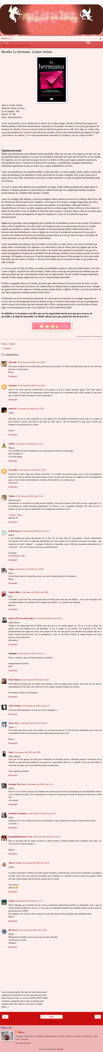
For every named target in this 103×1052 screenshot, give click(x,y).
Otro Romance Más (16, 556)
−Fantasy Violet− (15, 515)
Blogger (60, 1049)
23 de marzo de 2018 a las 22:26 (35, 680)
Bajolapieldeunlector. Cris (20, 836)
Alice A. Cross (14, 863)
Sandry (11, 444)
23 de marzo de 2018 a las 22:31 (36, 706)
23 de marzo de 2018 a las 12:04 (31, 362)
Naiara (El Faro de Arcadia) (21, 618)
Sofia (10, 752)
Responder (13, 376)
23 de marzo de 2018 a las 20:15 (48, 618)
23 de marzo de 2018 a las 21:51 (31, 653)
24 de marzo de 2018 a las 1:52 (39, 784)
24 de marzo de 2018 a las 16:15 (35, 863)
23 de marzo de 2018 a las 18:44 (34, 592)
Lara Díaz (13, 470)
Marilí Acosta (14, 531)
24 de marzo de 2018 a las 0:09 (27, 752)
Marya (21, 1032)
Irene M (12, 408)
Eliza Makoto (14, 680)
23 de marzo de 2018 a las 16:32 (35, 531)
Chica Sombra (14, 706)
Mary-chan (13, 723)
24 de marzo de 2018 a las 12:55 (46, 836)
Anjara (11, 569)
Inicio (51, 1017)
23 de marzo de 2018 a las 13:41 (30, 408)
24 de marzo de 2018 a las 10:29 (41, 813)
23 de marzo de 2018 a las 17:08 (29, 569)
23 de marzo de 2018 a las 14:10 (32, 470)
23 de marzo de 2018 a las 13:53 (29, 444)
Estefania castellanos (17, 813)
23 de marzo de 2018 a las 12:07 (31, 385)
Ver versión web (51, 1022)
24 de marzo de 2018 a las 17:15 (29, 901)
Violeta (11, 496)
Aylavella (12, 362)
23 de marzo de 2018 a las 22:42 (33, 723)
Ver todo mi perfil (23, 1043)
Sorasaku (12, 385)
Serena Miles (14, 592)
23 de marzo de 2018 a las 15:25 (29, 496)
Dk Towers (13, 930)
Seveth (11, 901)
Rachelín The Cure (16, 784)
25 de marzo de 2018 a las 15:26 (32, 930)
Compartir (7, 348)
